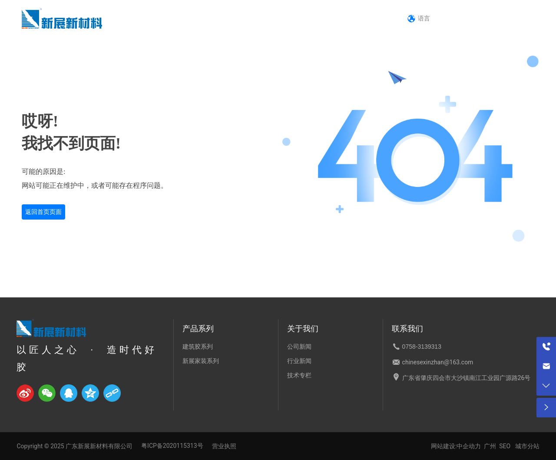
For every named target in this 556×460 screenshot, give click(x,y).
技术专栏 (299, 375)
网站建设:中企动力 (457, 446)
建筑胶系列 (197, 346)
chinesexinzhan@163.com (437, 362)
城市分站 (527, 446)
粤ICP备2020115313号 (172, 445)
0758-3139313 (489, 18)
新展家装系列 (200, 360)
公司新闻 (299, 346)
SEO (504, 446)
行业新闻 (299, 360)
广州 (490, 446)
